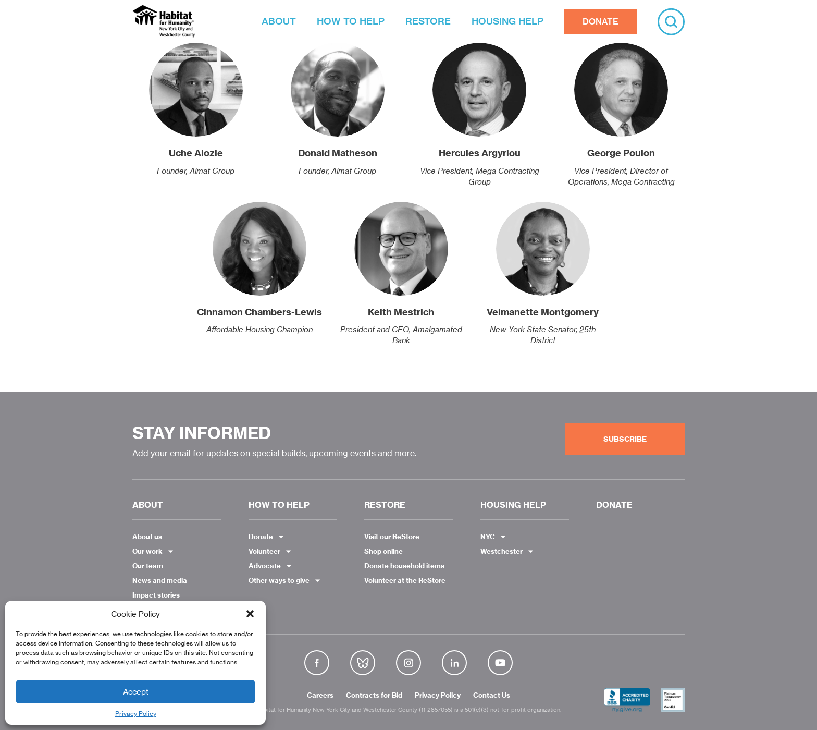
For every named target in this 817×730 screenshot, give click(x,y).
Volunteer (264, 551)
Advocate (265, 566)
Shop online (383, 551)
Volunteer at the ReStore (404, 580)
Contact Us (491, 695)
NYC (487, 536)
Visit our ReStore (391, 536)
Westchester (501, 551)
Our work (147, 551)
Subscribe (625, 439)
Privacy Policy (135, 713)
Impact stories (156, 595)
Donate (261, 536)
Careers (320, 695)
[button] (250, 614)
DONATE (600, 21)
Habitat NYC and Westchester (163, 21)
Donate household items (404, 566)
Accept (135, 692)
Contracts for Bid (374, 695)
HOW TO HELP (351, 21)
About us (147, 536)
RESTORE (428, 21)
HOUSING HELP (507, 21)
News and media (159, 580)
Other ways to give (279, 580)
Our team (147, 566)
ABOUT (279, 21)
